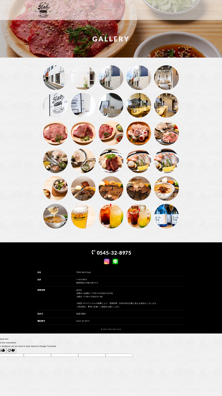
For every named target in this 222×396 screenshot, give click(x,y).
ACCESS (159, 9)
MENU (121, 9)
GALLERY (139, 9)
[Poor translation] (11, 350)
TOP (106, 9)
